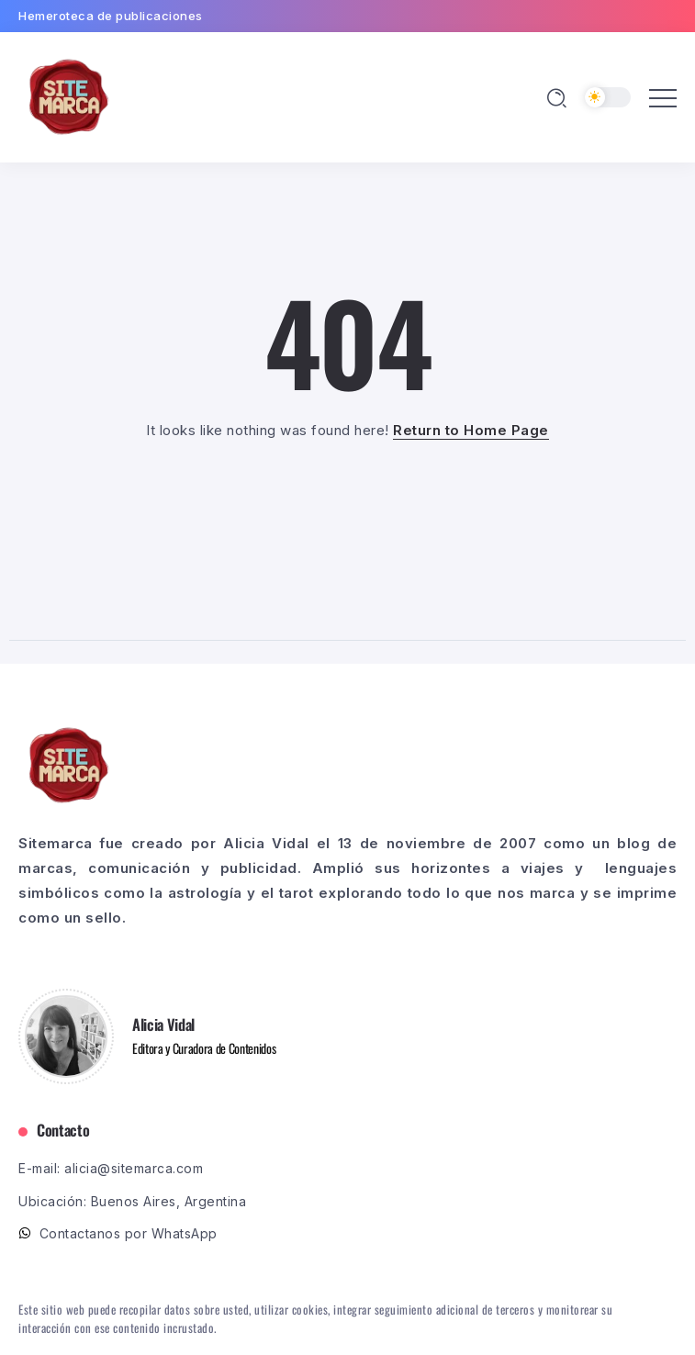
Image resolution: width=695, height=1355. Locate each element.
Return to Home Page (471, 430)
